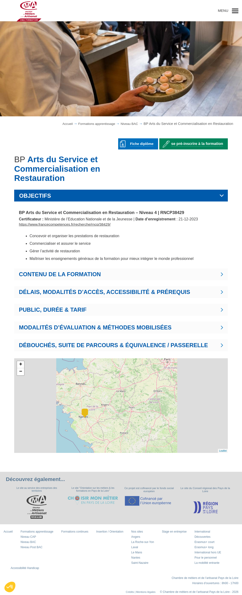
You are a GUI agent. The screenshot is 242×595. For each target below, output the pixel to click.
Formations (92, 124)
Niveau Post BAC (32, 547)
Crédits (127, 592)
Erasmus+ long (203, 547)
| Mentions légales (144, 592)
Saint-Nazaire (139, 563)
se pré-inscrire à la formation (197, 143)
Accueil (61, 124)
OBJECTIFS (35, 195)
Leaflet (223, 450)
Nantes (135, 558)
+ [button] (20, 364)
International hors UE (207, 553)
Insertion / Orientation (109, 532)
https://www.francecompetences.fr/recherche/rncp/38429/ (67, 224)
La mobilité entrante (206, 563)
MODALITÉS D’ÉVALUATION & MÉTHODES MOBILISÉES (95, 327)
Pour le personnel (205, 558)
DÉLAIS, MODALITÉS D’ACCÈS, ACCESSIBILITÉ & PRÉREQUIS (104, 292)
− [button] (20, 371)
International (202, 532)
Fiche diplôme (141, 143)
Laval (134, 547)
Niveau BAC (128, 124)
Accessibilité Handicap (25, 568)
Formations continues (74, 532)
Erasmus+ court (204, 542)
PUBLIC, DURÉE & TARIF (52, 309)
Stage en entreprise (174, 532)
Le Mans (136, 553)
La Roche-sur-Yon (142, 542)
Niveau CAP (28, 537)
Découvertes (202, 537)
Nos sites (137, 532)
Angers (135, 537)
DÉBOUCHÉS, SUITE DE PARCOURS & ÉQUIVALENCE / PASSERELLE (113, 345)
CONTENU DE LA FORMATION (60, 274)
